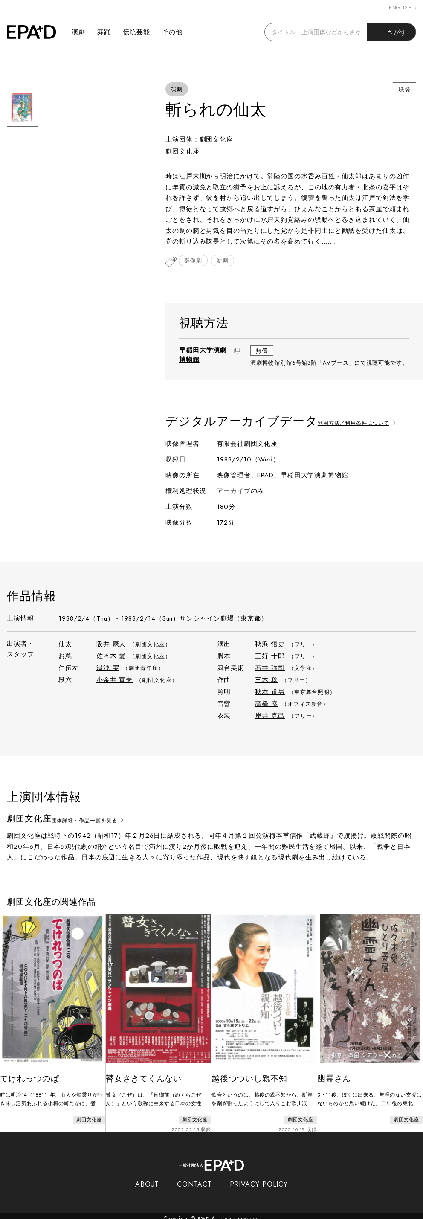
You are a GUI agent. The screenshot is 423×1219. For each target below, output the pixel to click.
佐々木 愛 (111, 657)
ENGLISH (402, 7)
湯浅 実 (107, 668)
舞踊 (104, 32)
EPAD (203, 1214)
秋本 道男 (270, 692)
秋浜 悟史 (270, 645)
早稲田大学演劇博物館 (202, 355)
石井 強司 (270, 668)
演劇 (78, 32)
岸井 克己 (270, 716)
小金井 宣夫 (114, 680)
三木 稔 (266, 680)
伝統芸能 (136, 32)
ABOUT (147, 1179)
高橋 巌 (266, 704)
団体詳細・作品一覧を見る (97, 820)
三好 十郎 (270, 657)
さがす (391, 32)
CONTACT (194, 1179)
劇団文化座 (217, 139)
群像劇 (195, 262)
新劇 (228, 262)
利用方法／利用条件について (366, 422)
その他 (172, 32)
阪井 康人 (111, 645)
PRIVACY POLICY (259, 1179)
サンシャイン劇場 (207, 619)
